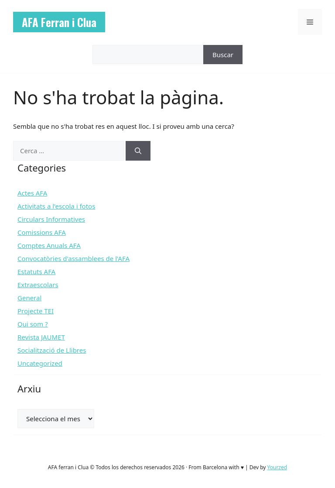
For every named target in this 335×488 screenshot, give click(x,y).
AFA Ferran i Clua (59, 22)
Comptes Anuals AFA (49, 245)
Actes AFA (32, 193)
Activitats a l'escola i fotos (56, 206)
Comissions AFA (41, 232)
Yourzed (277, 467)
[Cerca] (138, 151)
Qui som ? (32, 324)
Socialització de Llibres (51, 350)
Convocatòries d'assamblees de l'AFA (73, 258)
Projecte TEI (35, 310)
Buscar (222, 54)
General (29, 297)
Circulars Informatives (51, 219)
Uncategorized (39, 363)
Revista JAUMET (41, 337)
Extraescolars (37, 284)
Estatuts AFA (36, 271)
